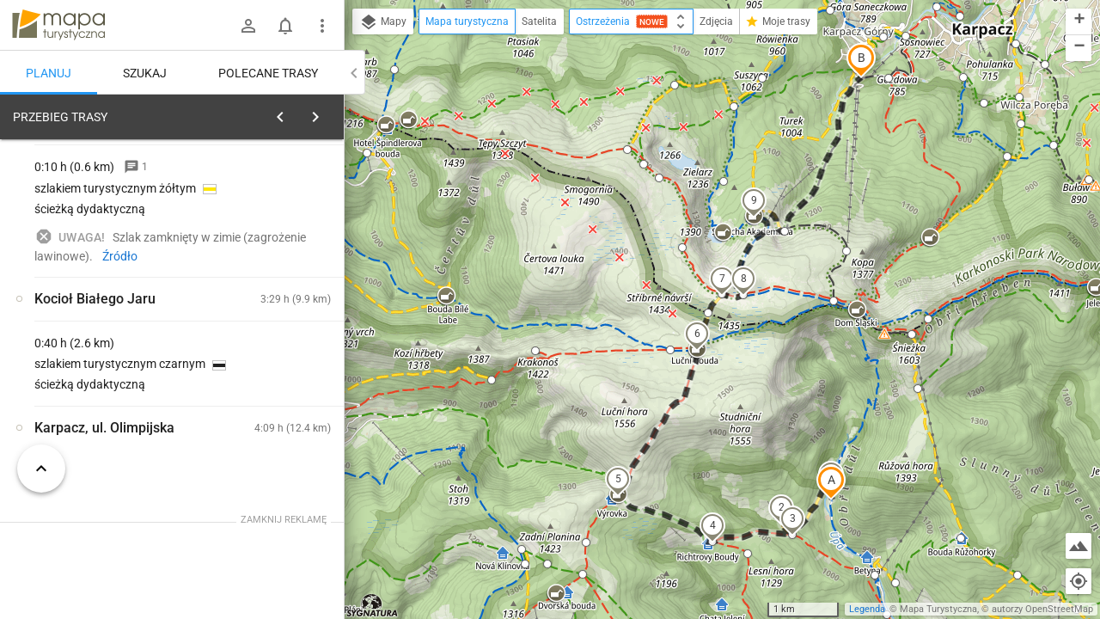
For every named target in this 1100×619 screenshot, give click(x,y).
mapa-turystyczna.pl (58, 25)
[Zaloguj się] (248, 26)
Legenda (867, 609)
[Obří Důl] (275, 407)
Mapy (382, 22)
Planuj (48, 73)
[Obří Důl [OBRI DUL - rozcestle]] (103, 371)
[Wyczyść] (329, 112)
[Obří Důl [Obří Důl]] (275, 334)
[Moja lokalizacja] (1078, 581)
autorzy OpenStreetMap (1042, 609)
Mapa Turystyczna (938, 609)
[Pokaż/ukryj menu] (322, 26)
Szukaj (145, 73)
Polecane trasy (268, 73)
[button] (831, 482)
